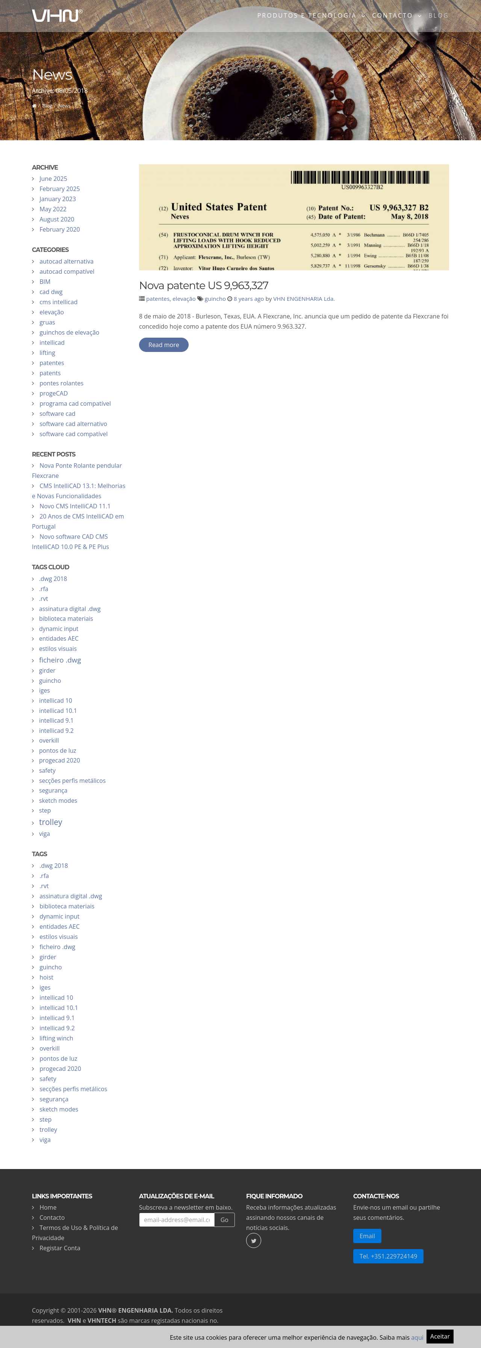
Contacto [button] (394, 16)
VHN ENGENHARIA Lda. (304, 298)
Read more (163, 345)
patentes (157, 298)
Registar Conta (59, 1248)
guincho (215, 298)
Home (47, 1207)
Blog (438, 16)
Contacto (52, 1217)
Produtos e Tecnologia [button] (308, 16)
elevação (184, 298)
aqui (417, 1337)
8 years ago (249, 298)
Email (367, 1236)
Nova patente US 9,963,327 (203, 285)
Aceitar (440, 1336)
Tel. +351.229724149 (388, 1256)
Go (224, 1220)
